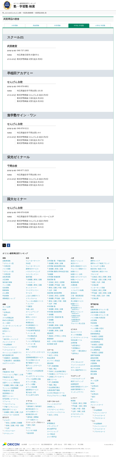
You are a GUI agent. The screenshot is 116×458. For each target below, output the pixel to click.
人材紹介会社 (75, 316)
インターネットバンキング (12, 326)
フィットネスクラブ (54, 404)
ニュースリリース (34, 444)
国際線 (36, 417)
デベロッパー (9, 433)
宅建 (50, 369)
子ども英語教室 (52, 352)
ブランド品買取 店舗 (33, 379)
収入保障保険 (97, 347)
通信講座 (50, 363)
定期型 (100, 336)
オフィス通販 (30, 384)
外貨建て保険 (95, 360)
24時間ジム (51, 407)
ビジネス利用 (32, 430)
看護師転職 (75, 282)
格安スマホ (104, 271)
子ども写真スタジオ (33, 360)
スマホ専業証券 (8, 318)
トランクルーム (31, 298)
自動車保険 (6, 261)
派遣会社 (74, 293)
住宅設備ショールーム (10, 399)
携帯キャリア (95, 261)
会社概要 (24, 444)
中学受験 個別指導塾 (54, 312)
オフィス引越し (31, 382)
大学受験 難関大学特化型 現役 (58, 271)
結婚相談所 (75, 384)
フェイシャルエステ (78, 365)
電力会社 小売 (31, 392)
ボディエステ (75, 367)
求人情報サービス (77, 301)
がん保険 (5, 293)
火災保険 (5, 279)
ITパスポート (59, 377)
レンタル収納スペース (35, 301)
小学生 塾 (50, 322)
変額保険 (94, 371)
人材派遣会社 (75, 320)
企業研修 (74, 343)
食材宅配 (29, 277)
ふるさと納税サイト (33, 296)
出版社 (29, 373)
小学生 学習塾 (100, 25)
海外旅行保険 (7, 282)
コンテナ (30, 304)
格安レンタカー (31, 317)
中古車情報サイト (32, 325)
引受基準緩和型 (97, 339)
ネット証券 (6, 307)
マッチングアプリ (77, 392)
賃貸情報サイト (8, 393)
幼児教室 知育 (52, 344)
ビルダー (7, 420)
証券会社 (7, 312)
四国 (93, 282)
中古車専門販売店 (33, 330)
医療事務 (55, 366)
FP (50, 366)
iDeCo (93, 391)
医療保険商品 (95, 334)
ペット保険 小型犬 (97, 328)
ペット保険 (6, 285)
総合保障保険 (95, 366)
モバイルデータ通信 (98, 266)
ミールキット (30, 282)
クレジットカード (8, 342)
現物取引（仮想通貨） (12, 358)
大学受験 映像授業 (53, 277)
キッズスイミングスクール (56, 412)
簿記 (55, 369)
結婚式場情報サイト (78, 389)
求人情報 (80, 444)
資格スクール (52, 379)
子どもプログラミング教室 (56, 395)
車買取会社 (30, 322)
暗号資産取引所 (8, 355)
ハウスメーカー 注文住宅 (10, 415)
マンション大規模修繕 (10, 388)
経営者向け (76, 345)
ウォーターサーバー (33, 261)
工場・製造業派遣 (77, 296)
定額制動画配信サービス (34, 357)
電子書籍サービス (32, 363)
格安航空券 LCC (31, 414)
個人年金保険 (95, 369)
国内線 (29, 417)
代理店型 (7, 266)
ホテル (28, 428)
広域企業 (95, 285)
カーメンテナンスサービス (35, 352)
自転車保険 (6, 277)
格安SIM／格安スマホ (98, 269)
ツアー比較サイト (32, 420)
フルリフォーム (9, 404)
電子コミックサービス (34, 365)
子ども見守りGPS (32, 395)
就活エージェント (77, 261)
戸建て (16, 374)
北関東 (13, 423)
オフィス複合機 (31, 387)
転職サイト (75, 271)
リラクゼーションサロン (56, 409)
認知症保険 (94, 358)
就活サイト (75, 263)
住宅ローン (6, 331)
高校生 (51, 336)
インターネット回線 (98, 288)
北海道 (51, 282)
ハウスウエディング (78, 379)
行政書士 (52, 374)
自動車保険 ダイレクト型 (99, 309)
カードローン (7, 336)
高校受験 (36, 25)
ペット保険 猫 (95, 331)
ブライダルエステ (77, 362)
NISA (4, 309)
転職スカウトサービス (79, 277)
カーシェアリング (32, 312)
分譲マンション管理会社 (11, 382)
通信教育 (50, 333)
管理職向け (76, 348)
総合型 (29, 368)
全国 (83, 411)
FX (3, 334)
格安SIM (95, 271)
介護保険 (94, 363)
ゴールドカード (9, 350)
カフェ (28, 355)
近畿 (16, 385)
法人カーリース (76, 332)
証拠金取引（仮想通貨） (13, 360)
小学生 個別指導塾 (53, 328)
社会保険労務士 (60, 371)
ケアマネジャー (62, 374)
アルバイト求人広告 (78, 323)
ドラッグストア (52, 426)
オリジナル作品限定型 (35, 371)
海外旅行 (38, 406)
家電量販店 (51, 423)
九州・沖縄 (53, 290)
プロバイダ (94, 274)
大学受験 (14, 25)
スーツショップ (52, 431)
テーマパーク (75, 417)
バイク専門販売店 (33, 341)
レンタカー (30, 314)
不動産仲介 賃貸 (8, 391)
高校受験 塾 (51, 279)
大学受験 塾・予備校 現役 (56, 261)
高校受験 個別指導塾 (54, 293)
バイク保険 (6, 269)
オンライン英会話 (53, 360)
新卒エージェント (77, 312)
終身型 (94, 336)
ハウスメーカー (9, 431)
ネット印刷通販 (76, 335)
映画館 (73, 401)
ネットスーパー (31, 288)
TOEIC (51, 371)
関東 (85, 403)
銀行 (5, 315)
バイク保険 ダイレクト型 (99, 315)
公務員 (51, 377)
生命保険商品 (95, 342)
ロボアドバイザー (8, 363)
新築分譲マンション (9, 409)
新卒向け (75, 353)
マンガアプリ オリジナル (35, 376)
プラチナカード (99, 418)
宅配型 (29, 306)
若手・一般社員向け (79, 351)
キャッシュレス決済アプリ (12, 352)
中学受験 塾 (51, 306)
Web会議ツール (76, 340)
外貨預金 (5, 328)
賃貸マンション (8, 396)
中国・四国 (20, 425)
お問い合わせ (58, 444)
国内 (29, 425)
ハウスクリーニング (33, 271)
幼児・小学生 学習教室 (55, 341)
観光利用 (30, 433)
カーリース (30, 320)
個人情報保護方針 (46, 444)
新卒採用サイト (76, 308)
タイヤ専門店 (52, 437)
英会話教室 (51, 358)
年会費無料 (8, 344)
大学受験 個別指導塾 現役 (56, 266)
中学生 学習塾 (79, 25)
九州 (21, 385)
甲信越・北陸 (60, 285)
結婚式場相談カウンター (79, 387)
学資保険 (5, 296)
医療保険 (5, 290)
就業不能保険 (95, 355)
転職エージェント (77, 279)
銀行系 (6, 339)
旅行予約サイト (31, 403)
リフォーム (6, 401)
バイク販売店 (30, 339)
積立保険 (94, 374)
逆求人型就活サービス (79, 266)
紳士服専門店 (52, 429)
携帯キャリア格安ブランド (100, 263)
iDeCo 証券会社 (8, 320)
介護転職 (74, 285)
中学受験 (57, 25)
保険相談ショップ (8, 298)
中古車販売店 (30, 328)
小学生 (63, 336)
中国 (109, 279)
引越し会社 (30, 309)
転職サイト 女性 (76, 274)
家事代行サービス (32, 269)
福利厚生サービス (32, 390)
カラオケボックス (77, 414)
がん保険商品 (95, 350)
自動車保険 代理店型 (98, 312)
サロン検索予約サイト (79, 370)
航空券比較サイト (32, 409)
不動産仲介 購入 (8, 377)
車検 (27, 349)
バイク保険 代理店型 (98, 318)
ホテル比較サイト (32, 412)
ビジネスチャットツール (79, 337)
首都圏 (6, 385)
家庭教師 (50, 339)
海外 (33, 425)
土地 (21, 374)
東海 (12, 385)
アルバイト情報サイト (79, 269)
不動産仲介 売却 (8, 372)
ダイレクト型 (9, 263)
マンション (8, 374)
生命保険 (5, 288)
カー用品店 (51, 434)
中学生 (57, 336)
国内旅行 (30, 406)
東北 (7, 423)
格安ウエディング (77, 381)
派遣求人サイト (76, 298)
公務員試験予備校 (53, 390)
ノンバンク (14, 339)
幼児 (50, 355)
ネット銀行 (6, 323)
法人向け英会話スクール (56, 393)
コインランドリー (32, 274)
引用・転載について (70, 444)
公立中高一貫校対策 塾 (55, 317)
